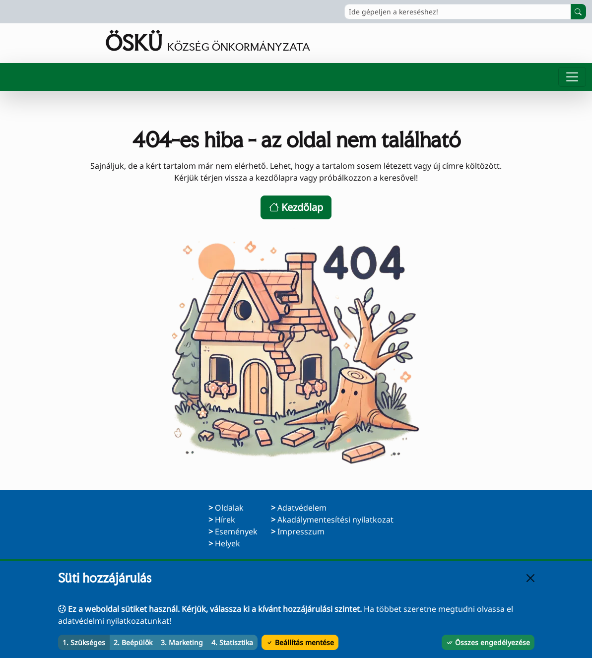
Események (236, 531)
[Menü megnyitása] (572, 77)
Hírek (225, 519)
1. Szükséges (84, 642)
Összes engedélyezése (488, 642)
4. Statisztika (232, 642)
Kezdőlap (296, 207)
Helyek (227, 543)
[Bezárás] (530, 578)
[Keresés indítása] (578, 11)
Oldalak (229, 507)
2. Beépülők (133, 642)
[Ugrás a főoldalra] (158, 43)
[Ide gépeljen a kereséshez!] (457, 11)
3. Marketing (182, 642)
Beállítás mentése (300, 642)
